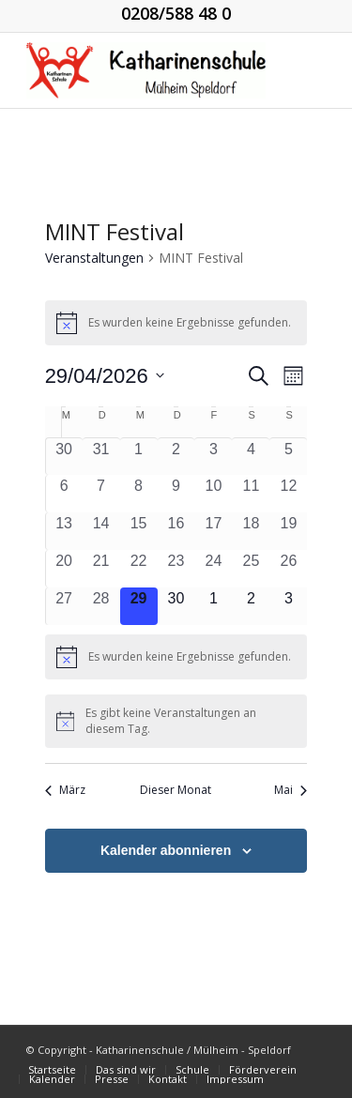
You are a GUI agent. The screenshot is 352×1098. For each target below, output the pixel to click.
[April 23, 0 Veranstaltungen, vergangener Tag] (176, 568)
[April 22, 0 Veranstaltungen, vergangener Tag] (139, 568)
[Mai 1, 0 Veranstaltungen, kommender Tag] (213, 606)
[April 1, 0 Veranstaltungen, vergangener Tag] (139, 456)
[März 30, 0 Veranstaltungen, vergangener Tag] (64, 456)
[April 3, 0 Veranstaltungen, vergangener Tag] (213, 456)
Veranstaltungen (94, 258)
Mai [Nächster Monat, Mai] (290, 790)
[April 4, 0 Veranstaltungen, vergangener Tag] (250, 456)
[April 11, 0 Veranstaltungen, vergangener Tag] (250, 493)
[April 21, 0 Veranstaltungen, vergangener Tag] (101, 568)
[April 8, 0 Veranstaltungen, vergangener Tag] (139, 493)
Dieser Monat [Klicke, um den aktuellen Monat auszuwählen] (175, 790)
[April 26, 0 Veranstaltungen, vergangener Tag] (288, 568)
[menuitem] (52, 1070)
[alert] (176, 322)
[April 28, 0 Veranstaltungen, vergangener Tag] (101, 606)
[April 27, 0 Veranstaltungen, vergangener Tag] (64, 606)
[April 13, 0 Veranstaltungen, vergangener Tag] (64, 531)
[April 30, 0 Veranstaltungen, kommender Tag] (176, 606)
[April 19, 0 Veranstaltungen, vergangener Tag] (288, 531)
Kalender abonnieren (165, 850)
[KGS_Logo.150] (146, 70)
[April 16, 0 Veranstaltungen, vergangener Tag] (176, 531)
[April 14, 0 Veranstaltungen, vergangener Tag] (101, 531)
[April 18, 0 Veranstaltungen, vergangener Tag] (250, 531)
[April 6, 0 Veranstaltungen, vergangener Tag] (64, 493)
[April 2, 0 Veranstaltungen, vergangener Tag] (176, 456)
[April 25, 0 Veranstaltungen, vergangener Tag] (250, 568)
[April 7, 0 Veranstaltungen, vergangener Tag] (101, 493)
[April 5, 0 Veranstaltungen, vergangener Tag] (288, 456)
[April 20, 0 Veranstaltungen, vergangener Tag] (64, 568)
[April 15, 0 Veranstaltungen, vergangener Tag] (139, 531)
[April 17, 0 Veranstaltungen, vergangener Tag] (213, 531)
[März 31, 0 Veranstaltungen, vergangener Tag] (101, 456)
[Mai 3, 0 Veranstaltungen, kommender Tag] (288, 606)
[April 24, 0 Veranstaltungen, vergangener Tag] (213, 568)
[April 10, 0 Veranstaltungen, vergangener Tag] (213, 493)
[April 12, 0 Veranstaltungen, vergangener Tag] (288, 493)
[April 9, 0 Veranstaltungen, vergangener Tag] (176, 493)
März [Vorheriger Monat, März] (65, 790)
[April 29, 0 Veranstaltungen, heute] (139, 606)
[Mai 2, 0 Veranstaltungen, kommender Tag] (250, 606)
